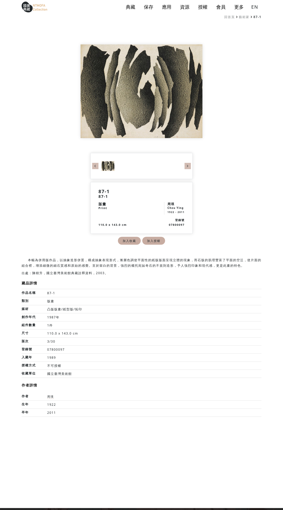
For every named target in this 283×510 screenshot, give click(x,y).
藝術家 (244, 17)
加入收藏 (129, 241)
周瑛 (50, 396)
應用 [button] (166, 7)
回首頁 (229, 17)
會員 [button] (221, 7)
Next (188, 166)
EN (254, 7)
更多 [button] (239, 7)
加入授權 (154, 241)
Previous (95, 166)
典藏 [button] (130, 7)
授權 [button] (203, 7)
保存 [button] (148, 7)
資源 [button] (184, 7)
